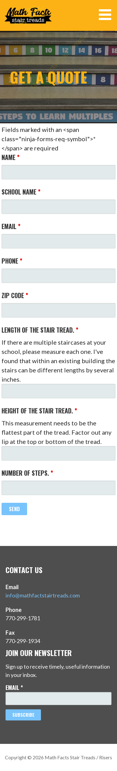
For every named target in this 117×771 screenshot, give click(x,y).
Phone (12, 260)
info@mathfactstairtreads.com (43, 595)
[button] (107, 15)
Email (11, 226)
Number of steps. (27, 473)
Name (10, 157)
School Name (21, 191)
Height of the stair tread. (39, 410)
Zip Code (15, 295)
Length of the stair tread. (40, 329)
